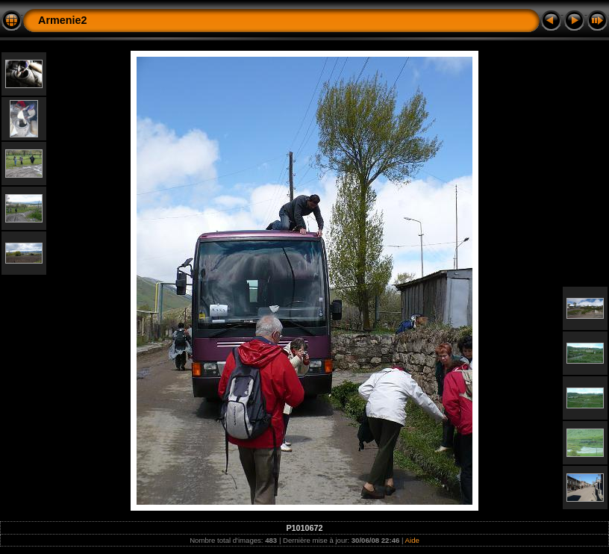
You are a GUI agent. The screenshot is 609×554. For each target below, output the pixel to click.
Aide (412, 540)
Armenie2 (62, 20)
